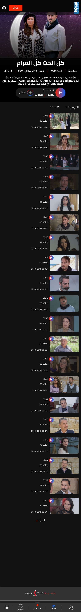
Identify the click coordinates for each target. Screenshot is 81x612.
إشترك (15, 7)
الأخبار (54, 607)
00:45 (45, 217)
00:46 (45, 156)
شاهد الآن (49, 90)
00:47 (45, 278)
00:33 (45, 116)
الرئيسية (71, 607)
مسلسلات (72, 71)
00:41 (45, 136)
